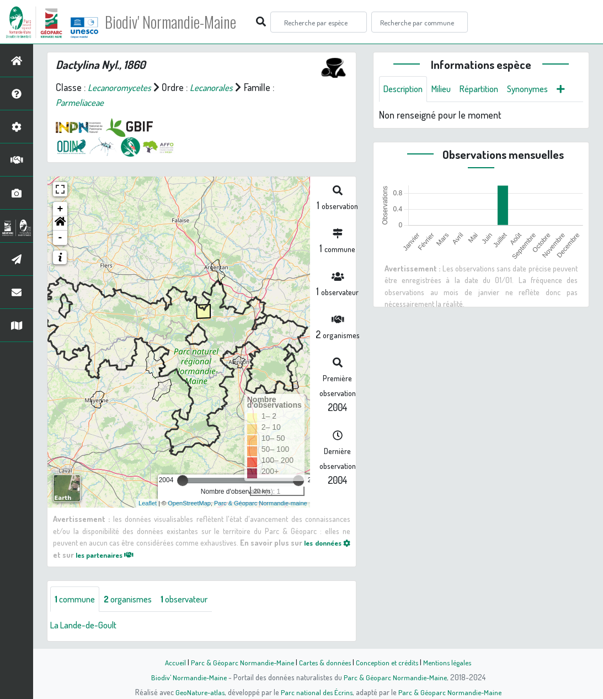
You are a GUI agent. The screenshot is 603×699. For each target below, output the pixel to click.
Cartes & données (324, 662)
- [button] (60, 237)
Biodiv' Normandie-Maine (181, 22)
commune (77, 600)
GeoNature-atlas (197, 692)
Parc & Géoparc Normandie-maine (260, 503)
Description (405, 89)
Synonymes (542, 89)
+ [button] (60, 209)
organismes (135, 600)
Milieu (447, 89)
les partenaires (118, 554)
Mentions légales (452, 662)
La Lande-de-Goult (86, 626)
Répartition (488, 89)
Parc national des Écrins (316, 692)
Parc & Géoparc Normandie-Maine (239, 662)
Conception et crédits (388, 662)
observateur (196, 600)
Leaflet (147, 503)
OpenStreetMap (189, 503)
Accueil (170, 662)
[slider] (182, 480)
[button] (60, 223)
